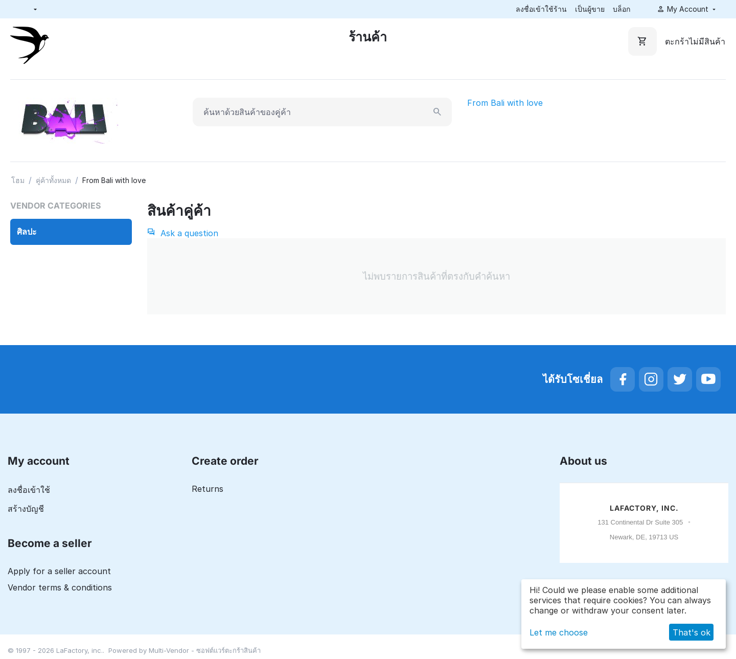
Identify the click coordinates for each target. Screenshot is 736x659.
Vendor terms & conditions (60, 587)
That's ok (691, 632)
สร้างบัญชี (26, 509)
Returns (207, 489)
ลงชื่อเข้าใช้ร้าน (541, 9)
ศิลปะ (27, 231)
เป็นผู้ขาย (590, 9)
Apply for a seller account (59, 571)
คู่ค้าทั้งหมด (53, 180)
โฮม (18, 180)
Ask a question (182, 233)
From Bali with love (505, 103)
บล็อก (621, 9)
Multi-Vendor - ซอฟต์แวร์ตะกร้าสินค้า (205, 650)
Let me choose (559, 632)
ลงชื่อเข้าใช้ (29, 490)
